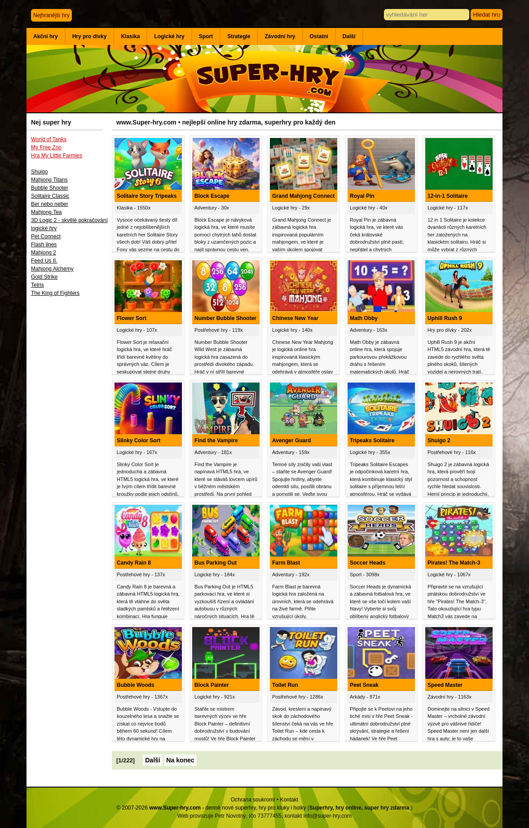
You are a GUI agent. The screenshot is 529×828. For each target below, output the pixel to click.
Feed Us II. (44, 261)
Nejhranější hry (51, 15)
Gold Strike (44, 277)
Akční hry (45, 36)
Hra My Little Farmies (56, 155)
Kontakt (289, 800)
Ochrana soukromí (253, 800)
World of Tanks (48, 139)
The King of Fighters (55, 293)
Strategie (238, 36)
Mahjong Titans (49, 180)
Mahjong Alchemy (52, 269)
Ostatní (319, 36)
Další (349, 36)
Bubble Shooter (49, 188)
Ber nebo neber (49, 204)
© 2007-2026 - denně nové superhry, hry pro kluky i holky (211, 808)
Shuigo (39, 172)
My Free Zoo (46, 147)
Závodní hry (279, 36)
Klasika (130, 36)
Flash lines (44, 244)
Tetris (37, 285)
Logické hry (169, 36)
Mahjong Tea (46, 212)
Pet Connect (46, 236)
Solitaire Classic (50, 196)
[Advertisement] (69, 448)
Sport (206, 36)
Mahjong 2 (43, 252)
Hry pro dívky (89, 36)
